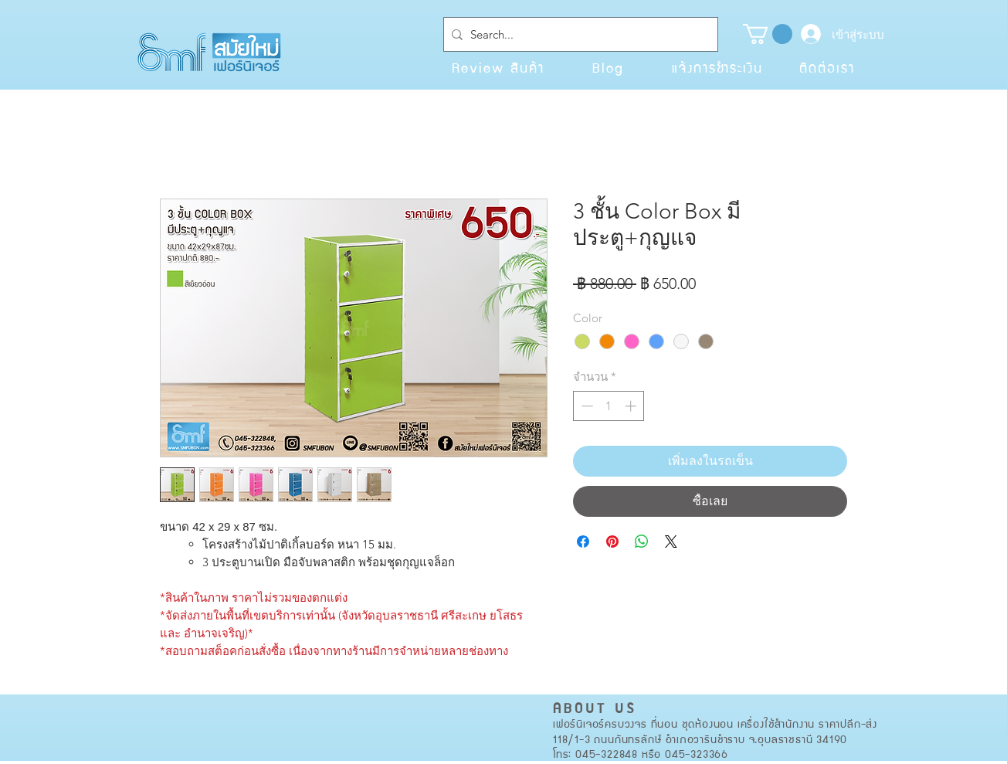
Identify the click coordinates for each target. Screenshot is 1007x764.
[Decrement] (585, 406)
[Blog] (608, 67)
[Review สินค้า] (498, 67)
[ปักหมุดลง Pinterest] (612, 541)
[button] (767, 34)
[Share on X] (671, 541)
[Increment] (632, 406)
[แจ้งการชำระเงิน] (717, 67)
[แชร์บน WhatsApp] (641, 541)
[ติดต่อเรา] (827, 67)
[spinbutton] (609, 406)
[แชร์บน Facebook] (583, 541)
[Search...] (577, 34)
